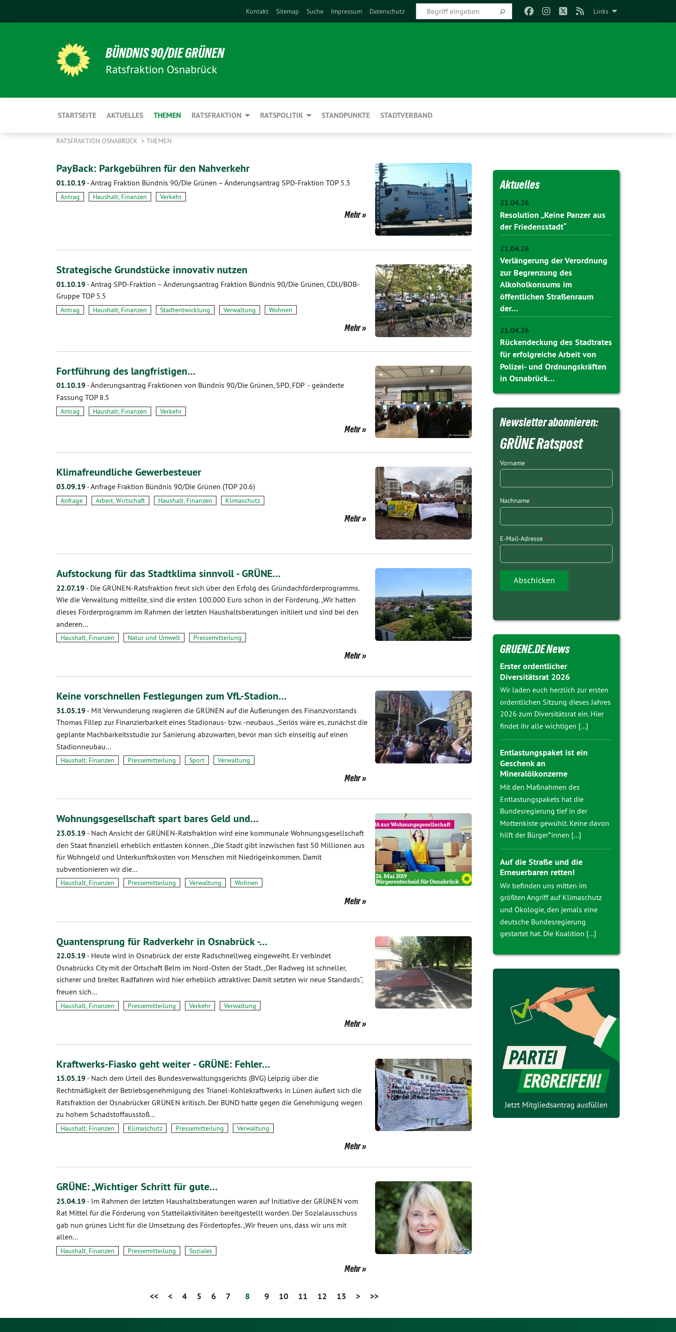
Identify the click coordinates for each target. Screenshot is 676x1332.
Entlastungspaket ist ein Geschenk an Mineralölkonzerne (544, 762)
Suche (315, 11)
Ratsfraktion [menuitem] (217, 115)
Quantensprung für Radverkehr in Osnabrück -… (169, 941)
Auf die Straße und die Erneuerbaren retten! (541, 865)
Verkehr (171, 196)
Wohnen (280, 310)
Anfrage (72, 500)
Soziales (200, 1251)
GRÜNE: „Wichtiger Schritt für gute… (142, 1186)
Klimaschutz (242, 500)
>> (374, 1296)
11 (302, 1296)
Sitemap (287, 11)
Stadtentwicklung (185, 310)
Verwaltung (239, 310)
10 (283, 1296)
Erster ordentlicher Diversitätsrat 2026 (535, 669)
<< (154, 1296)
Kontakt (257, 11)
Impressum (346, 11)
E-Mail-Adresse (523, 536)
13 (341, 1296)
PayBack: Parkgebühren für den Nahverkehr (159, 168)
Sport (197, 760)
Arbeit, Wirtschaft (120, 500)
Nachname (517, 499)
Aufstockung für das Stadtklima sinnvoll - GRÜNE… (177, 573)
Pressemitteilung (217, 637)
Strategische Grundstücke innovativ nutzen (157, 269)
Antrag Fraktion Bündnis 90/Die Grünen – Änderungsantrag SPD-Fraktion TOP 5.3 (203, 182)
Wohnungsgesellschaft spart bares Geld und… (165, 818)
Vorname (514, 461)
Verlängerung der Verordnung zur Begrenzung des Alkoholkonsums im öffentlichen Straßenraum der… (553, 284)
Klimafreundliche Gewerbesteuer (134, 471)
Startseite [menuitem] (77, 115)
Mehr (353, 214)
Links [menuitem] (600, 11)
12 (322, 1296)
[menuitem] (257, 11)
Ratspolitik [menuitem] (281, 115)
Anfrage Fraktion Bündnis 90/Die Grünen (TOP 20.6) (155, 486)
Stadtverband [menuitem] (406, 115)
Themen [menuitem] (167, 115)
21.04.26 (514, 203)
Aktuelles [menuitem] (125, 115)
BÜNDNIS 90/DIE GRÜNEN (172, 52)
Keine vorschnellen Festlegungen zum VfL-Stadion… (180, 695)
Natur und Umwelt (154, 637)
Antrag (70, 196)
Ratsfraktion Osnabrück (97, 141)
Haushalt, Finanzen (120, 196)
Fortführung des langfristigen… (131, 370)
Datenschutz (387, 11)
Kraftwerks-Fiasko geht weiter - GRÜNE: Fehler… (171, 1063)
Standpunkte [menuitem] (346, 115)
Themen (158, 141)
